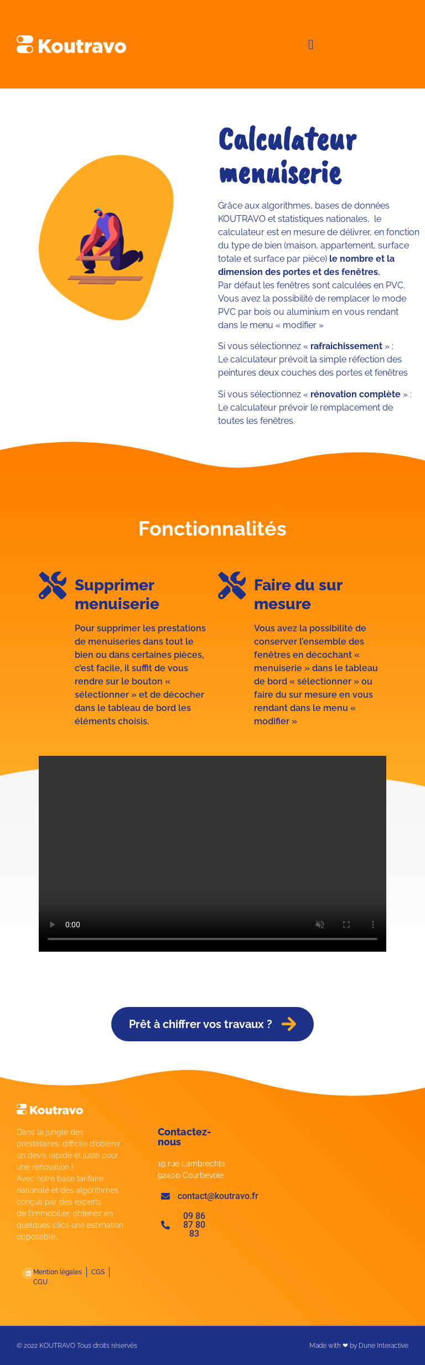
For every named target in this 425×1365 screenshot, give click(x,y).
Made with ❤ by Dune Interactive (358, 1346)
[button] (311, 44)
